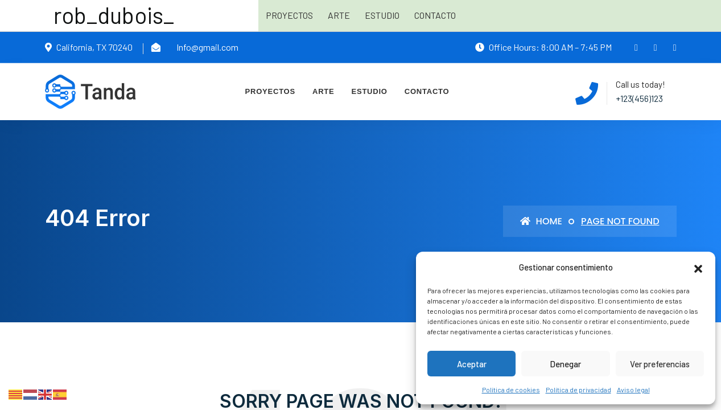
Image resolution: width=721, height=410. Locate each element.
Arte (339, 15)
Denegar (565, 364)
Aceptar (472, 364)
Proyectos (289, 15)
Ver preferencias (660, 364)
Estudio (382, 15)
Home (541, 221)
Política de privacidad (578, 389)
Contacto (435, 15)
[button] (698, 267)
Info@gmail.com (207, 47)
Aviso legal (633, 389)
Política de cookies (511, 389)
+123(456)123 (639, 98)
